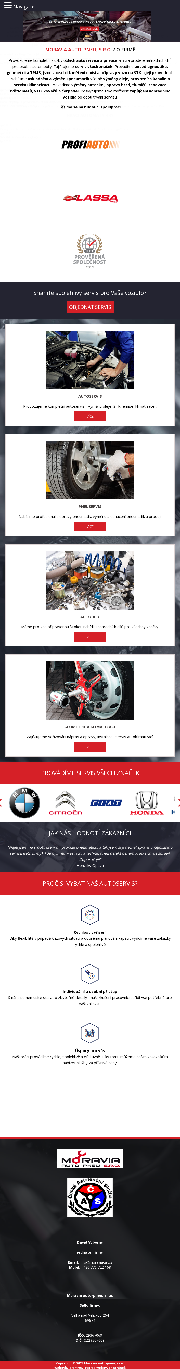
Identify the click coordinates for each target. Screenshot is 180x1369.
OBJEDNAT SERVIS (90, 306)
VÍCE (90, 416)
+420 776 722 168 (96, 1267)
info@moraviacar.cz (96, 1262)
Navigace (24, 6)
